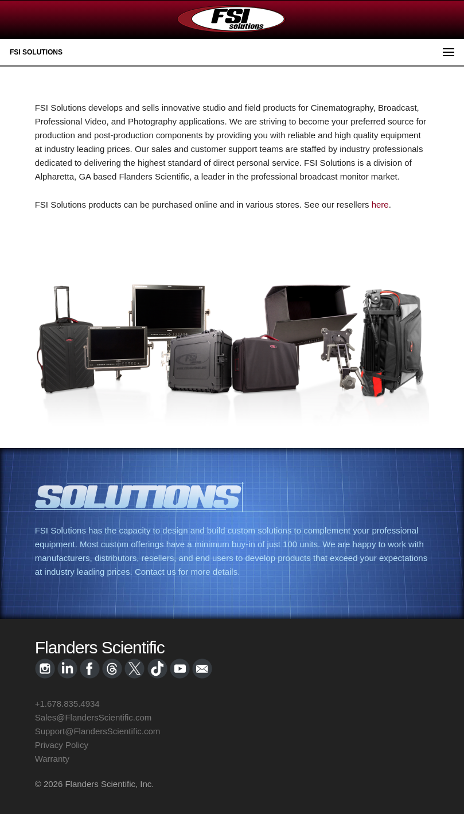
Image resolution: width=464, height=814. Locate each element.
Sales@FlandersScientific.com (93, 717)
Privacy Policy (61, 745)
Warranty (52, 759)
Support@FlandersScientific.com (98, 731)
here (380, 204)
